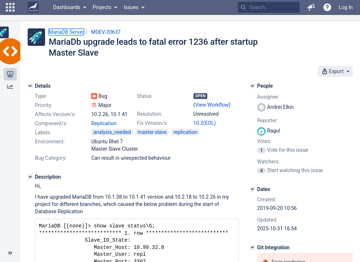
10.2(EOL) (204, 123)
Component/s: (51, 123)
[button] (10, 7)
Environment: (50, 141)
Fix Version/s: (152, 123)
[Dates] (252, 189)
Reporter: (267, 120)
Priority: (43, 105)
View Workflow (212, 105)
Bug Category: (51, 158)
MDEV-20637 (105, 32)
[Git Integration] (252, 247)
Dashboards (66, 7)
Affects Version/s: (55, 114)
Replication (103, 123)
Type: (41, 96)
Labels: (43, 132)
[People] (252, 85)
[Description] (30, 176)
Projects (102, 7)
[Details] (30, 85)
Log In (346, 7)
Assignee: (268, 97)
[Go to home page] (33, 7)
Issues (131, 7)
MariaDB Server (66, 32)
